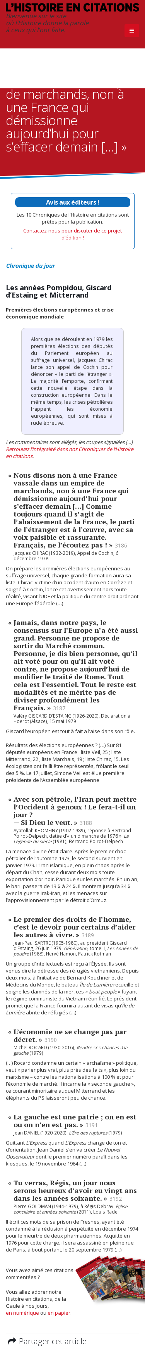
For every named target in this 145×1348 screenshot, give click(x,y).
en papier (59, 1312)
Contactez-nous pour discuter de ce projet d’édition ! (72, 234)
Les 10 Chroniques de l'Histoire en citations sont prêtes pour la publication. (72, 211)
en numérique (22, 1312)
